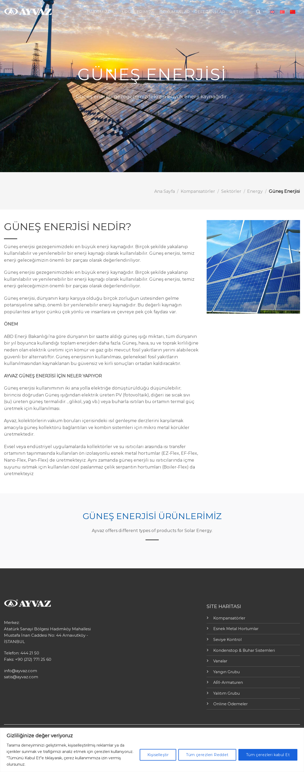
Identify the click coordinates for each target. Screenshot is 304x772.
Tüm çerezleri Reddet (207, 754)
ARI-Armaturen (228, 682)
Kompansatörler (198, 191)
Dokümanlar (174, 12)
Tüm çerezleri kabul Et (268, 754)
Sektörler (231, 191)
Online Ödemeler (230, 704)
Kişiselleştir (158, 754)
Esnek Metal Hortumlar (235, 628)
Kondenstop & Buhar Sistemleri (244, 650)
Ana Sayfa (164, 191)
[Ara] (258, 12)
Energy (255, 191)
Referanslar (209, 12)
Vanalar (220, 661)
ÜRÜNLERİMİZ (138, 11)
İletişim (238, 12)
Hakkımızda (102, 11)
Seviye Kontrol (227, 639)
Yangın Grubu (226, 672)
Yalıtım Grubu (226, 693)
